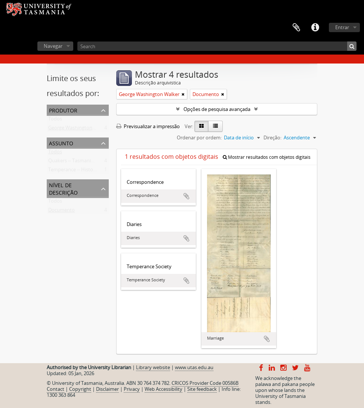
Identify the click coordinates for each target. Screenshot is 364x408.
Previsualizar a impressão (148, 126)
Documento (61, 211)
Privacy (132, 389)
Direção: (272, 137)
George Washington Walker (78, 129)
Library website (153, 367)
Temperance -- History (73, 171)
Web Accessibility (163, 389)
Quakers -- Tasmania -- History (81, 162)
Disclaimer (107, 389)
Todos (55, 120)
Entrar (342, 27)
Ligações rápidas (315, 27)
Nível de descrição (63, 188)
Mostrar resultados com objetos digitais (267, 157)
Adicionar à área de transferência (186, 196)
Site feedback (202, 389)
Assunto (61, 142)
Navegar (53, 46)
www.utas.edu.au (194, 367)
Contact (55, 389)
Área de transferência (296, 27)
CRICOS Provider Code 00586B (205, 383)
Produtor (63, 110)
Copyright (80, 389)
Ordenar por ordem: (199, 137)
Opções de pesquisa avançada (216, 109)
